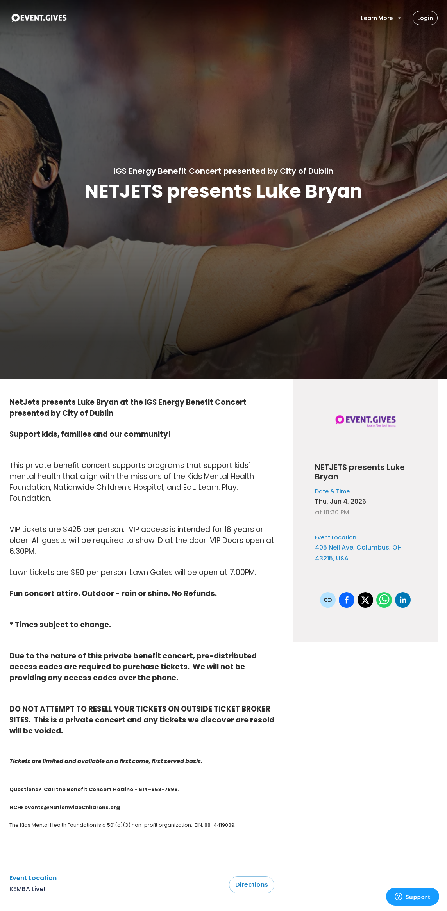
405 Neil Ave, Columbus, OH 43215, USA (358, 553)
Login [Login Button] (425, 18)
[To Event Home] (38, 18)
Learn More (381, 18)
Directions (251, 885)
